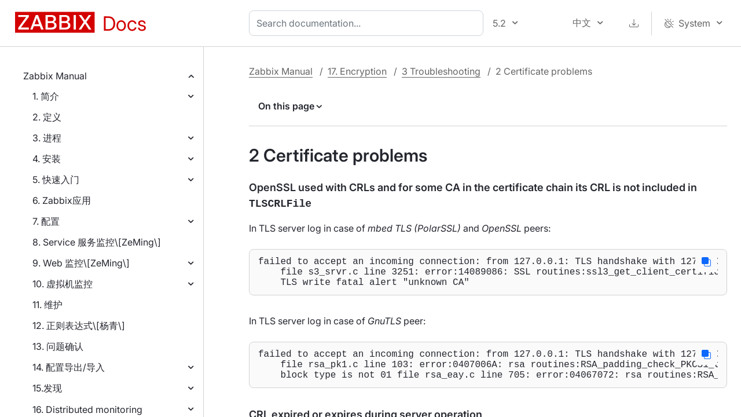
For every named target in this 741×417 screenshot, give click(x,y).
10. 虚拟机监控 (62, 284)
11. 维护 (47, 304)
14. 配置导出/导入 (68, 367)
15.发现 (47, 388)
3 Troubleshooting (441, 71)
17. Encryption (357, 71)
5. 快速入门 (55, 179)
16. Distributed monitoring (87, 409)
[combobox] (368, 23)
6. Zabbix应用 (61, 200)
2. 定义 (46, 117)
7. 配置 (46, 221)
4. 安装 (46, 158)
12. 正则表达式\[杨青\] (78, 325)
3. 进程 (46, 138)
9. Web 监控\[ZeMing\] (81, 263)
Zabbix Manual (55, 76)
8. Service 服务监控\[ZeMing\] (96, 242)
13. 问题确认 (57, 346)
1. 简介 (45, 96)
